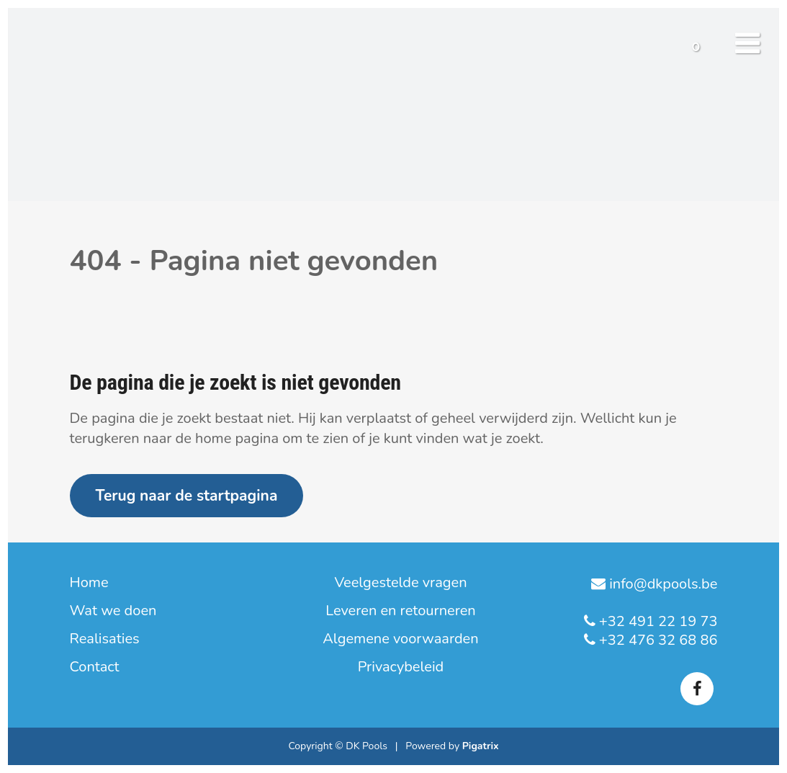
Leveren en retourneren (400, 611)
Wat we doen (113, 611)
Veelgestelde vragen (400, 583)
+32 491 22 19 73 (656, 621)
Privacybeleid (401, 667)
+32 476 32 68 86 (656, 640)
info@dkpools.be (661, 584)
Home (89, 583)
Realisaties (105, 639)
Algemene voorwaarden (400, 639)
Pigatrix (480, 746)
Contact (95, 667)
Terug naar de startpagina (187, 496)
